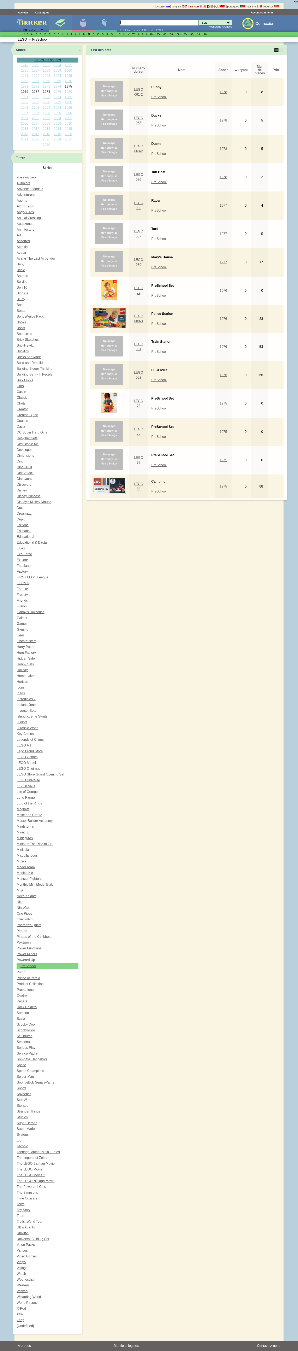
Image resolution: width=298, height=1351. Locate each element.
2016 (24, 134)
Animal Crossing (29, 218)
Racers (22, 1001)
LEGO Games (27, 757)
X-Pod (21, 1308)
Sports (21, 1088)
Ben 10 (22, 287)
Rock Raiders (27, 1007)
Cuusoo (22, 421)
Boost (21, 328)
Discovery (24, 484)
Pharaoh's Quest (29, 925)
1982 (35, 97)
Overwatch (24, 919)
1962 (35, 75)
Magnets (23, 809)
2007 (35, 123)
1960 (68, 70)
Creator (22, 409)
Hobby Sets (25, 664)
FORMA (23, 583)
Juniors (22, 722)
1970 (68, 81)
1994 (57, 107)
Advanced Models (30, 189)
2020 (68, 134)
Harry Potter (26, 647)
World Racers (27, 1302)
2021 (24, 139)
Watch (21, 1273)
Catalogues (42, 12)
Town (20, 1204)
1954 (57, 65)
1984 (57, 97)
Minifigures (83, 23)
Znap (20, 1320)
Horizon (22, 681)
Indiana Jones (27, 705)
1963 (46, 75)
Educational (25, 536)
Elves (21, 548)
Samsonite (24, 1013)
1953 (46, 65)
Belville (22, 281)
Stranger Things (28, 1111)
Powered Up (26, 960)
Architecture (25, 229)
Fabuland (24, 565)
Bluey (21, 299)
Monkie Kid (25, 873)
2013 (46, 128)
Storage (22, 1105)
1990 (68, 102)
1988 (46, 102)
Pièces (105, 23)
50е (159, 34)
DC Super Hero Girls (32, 432)
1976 (24, 91)
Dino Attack (25, 473)
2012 (35, 128)
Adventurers (26, 194)
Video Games (27, 1256)
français (197, 6)
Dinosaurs (24, 478)
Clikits (21, 403)
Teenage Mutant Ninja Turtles (38, 1152)
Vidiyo (21, 1262)
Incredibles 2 (26, 699)
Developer (24, 450)
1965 (68, 75)
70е (172, 34)
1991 (24, 107)
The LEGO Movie (29, 1169)
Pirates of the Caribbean (35, 936)
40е (152, 34)
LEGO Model (26, 763)
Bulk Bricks (25, 380)
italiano (255, 6)
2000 (68, 113)
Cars (20, 386)
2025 (68, 139)
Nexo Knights (26, 896)
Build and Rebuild (30, 363)
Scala (21, 1018)
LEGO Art (24, 745)
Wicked (22, 1291)
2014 (57, 128)
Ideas (21, 693)
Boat (20, 305)
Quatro (22, 995)
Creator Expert (27, 415)
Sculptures (24, 1036)
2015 (68, 128)
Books (21, 322)
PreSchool (28, 966)
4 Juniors (23, 183)
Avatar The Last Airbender (36, 258)
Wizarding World (29, 1297)
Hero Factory (26, 652)
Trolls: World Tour (29, 1221)
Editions (23, 525)
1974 (57, 86)
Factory (22, 571)
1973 (46, 86)
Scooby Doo (26, 1024)
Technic (22, 1146)
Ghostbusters (26, 641)
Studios (22, 1117)
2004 (57, 118)
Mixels (21, 861)
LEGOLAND (26, 786)
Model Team (26, 867)
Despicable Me (28, 444)
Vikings (22, 1268)
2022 (35, 139)
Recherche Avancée (220, 26)
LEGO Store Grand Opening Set (40, 774)
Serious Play (26, 1047)
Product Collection (30, 984)
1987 (35, 102)
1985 (68, 97)
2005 (68, 118)
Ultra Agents (26, 1227)
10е (199, 34)
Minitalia (23, 849)
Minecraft (23, 832)
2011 (24, 128)
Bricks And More (29, 357)
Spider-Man (25, 1076)
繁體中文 (216, 6)
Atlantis (22, 247)
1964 (57, 75)
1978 (46, 91)
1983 (46, 97)
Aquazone (24, 223)
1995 (68, 107)
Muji (20, 890)
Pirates (22, 931)
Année (21, 50)
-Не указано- (26, 177)
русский (163, 6)
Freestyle (23, 594)
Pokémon (24, 942)
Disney (22, 490)
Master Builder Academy (35, 820)
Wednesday (25, 1279)
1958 (46, 70)
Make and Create (29, 815)
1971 (24, 86)
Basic (21, 270)
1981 (24, 97)
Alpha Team (25, 206)
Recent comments (262, 12)
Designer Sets (27, 438)
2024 (57, 139)
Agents (22, 200)
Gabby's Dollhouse (30, 612)
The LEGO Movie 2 (31, 1175)
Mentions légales (126, 1345)
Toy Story (24, 1210)
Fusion (22, 606)
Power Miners (27, 954)
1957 (35, 70)
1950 (35, 65)
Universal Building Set (33, 1239)
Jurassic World (27, 728)
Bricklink (23, 351)
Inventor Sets (26, 710)
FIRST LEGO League (32, 577)
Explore (22, 560)
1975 (68, 86)
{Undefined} (25, 1326)
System (22, 1134)
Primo (21, 972)
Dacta (21, 426)
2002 (35, 118)
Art (19, 235)
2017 (35, 134)
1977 (35, 91)
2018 (46, 134)
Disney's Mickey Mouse (34, 502)
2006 (24, 123)
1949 (24, 65)
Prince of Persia (28, 978)
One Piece (24, 913)
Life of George (27, 792)
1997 (35, 113)
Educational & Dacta (32, 542)
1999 (57, 113)
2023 (46, 139)
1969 (57, 81)
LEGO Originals (28, 768)
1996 (24, 113)
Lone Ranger (26, 797)
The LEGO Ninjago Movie (35, 1181)
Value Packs (26, 1244)
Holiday (22, 670)
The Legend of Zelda (32, 1158)
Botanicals (24, 334)
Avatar (21, 252)
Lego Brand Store (30, 751)
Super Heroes (27, 1123)
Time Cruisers (27, 1198)
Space (21, 1065)
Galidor (22, 618)
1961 (24, 75)
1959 (57, 70)
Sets (60, 23)
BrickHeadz (25, 345)
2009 (57, 123)
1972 (35, 86)
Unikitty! (23, 1233)
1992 (35, 107)
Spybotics (24, 1094)
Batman (22, 276)
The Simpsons (27, 1192)
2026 (46, 144)
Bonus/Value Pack (30, 316)
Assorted (23, 241)
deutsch (271, 6)
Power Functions (29, 948)
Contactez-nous (268, 1345)
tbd (19, 1140)
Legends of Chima (30, 739)
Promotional (25, 989)
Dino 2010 (24, 467)
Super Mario (26, 1129)
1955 (68, 65)
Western (23, 1285)
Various (22, 1250)
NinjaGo (23, 907)
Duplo (21, 519)
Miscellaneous (27, 855)
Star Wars (24, 1100)
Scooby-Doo (26, 1030)
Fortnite (22, 589)
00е (192, 34)
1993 (46, 107)
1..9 (26, 34)
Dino (20, 461)
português (236, 6)
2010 (68, 123)
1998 (46, 113)
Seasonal (24, 1042)
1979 (57, 91)
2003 (46, 118)
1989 (57, 102)
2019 (57, 134)
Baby (20, 264)
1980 (68, 91)
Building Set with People (35, 374)
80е (179, 34)
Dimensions (25, 455)
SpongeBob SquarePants (35, 1082)
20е (206, 34)
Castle (21, 392)
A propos (24, 1345)
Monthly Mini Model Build (35, 884)
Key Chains (25, 734)
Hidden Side (26, 658)
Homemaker (26, 676)
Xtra (20, 1314)
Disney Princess (29, 496)
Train (20, 1215)
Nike (20, 902)
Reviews (23, 12)
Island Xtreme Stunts (32, 716)
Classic (22, 397)
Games (22, 623)
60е (165, 34)
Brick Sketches (28, 339)
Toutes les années (47, 60)
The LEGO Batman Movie (36, 1163)
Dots (20, 507)
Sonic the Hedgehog (32, 1059)
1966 (24, 81)
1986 (24, 102)
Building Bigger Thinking (34, 368)
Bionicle (22, 293)
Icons (21, 687)
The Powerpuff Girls (31, 1186)
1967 (35, 81)
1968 (46, 81)
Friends (22, 600)
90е (186, 34)
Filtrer (20, 158)
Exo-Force (24, 554)
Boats (21, 310)
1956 (24, 70)
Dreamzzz (24, 513)
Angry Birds (25, 212)
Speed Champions (30, 1071)
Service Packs (27, 1053)
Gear (20, 635)
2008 (46, 123)
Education (24, 531)
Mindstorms (25, 826)
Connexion (264, 23)
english (179, 6)
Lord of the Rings (29, 803)
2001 (24, 118)
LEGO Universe (28, 780)
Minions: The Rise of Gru (35, 844)
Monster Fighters (29, 878)
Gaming (22, 629)
